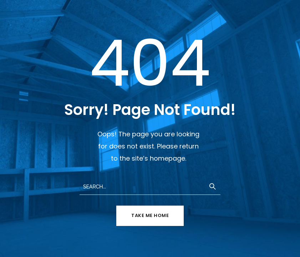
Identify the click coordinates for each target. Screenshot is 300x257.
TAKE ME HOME (150, 215)
